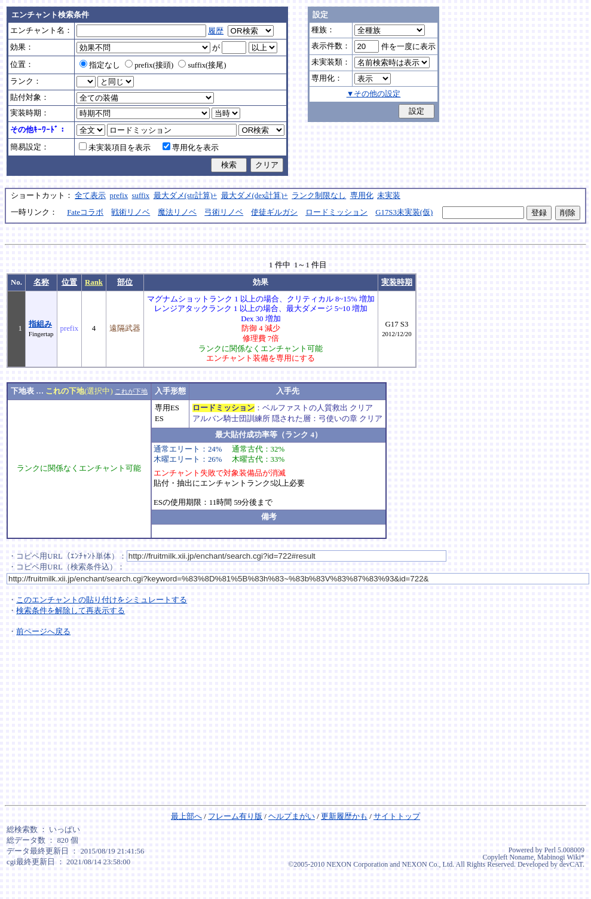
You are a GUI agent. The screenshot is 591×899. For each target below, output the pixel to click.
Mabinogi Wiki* (560, 857)
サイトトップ (396, 816)
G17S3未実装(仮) (404, 212)
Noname (521, 857)
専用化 (361, 195)
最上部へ (186, 816)
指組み (40, 324)
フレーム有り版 (235, 816)
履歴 (215, 31)
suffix (141, 195)
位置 (69, 282)
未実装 (388, 195)
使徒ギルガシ (274, 212)
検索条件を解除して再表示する (70, 611)
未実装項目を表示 (115, 148)
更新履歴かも (344, 816)
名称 (41, 282)
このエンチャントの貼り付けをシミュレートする (101, 600)
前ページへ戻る (43, 631)
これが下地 (131, 391)
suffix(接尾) (202, 65)
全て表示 (90, 195)
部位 (125, 282)
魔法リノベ (177, 212)
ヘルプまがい (291, 816)
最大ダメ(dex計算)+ (254, 195)
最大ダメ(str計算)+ (186, 195)
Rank (94, 282)
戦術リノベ (130, 212)
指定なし (99, 65)
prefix (119, 195)
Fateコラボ (85, 212)
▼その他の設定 (374, 94)
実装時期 (396, 282)
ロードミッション (336, 212)
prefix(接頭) (149, 65)
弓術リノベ (223, 212)
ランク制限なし (319, 195)
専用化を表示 (191, 148)
